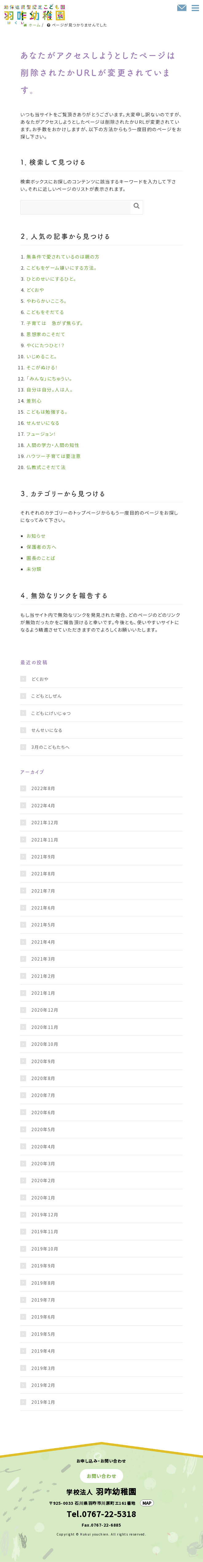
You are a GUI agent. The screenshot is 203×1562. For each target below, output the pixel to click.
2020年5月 (43, 1129)
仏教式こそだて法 (46, 467)
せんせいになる (43, 423)
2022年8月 (43, 788)
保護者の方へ (41, 547)
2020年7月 (43, 1095)
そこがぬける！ (42, 367)
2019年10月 (44, 1249)
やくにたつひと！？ (45, 345)
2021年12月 (44, 822)
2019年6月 (43, 1317)
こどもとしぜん (46, 696)
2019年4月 (43, 1351)
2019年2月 (43, 1385)
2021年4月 (43, 942)
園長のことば (40, 558)
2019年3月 (43, 1368)
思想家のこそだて (45, 334)
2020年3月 (43, 1163)
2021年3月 (43, 959)
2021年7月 (43, 891)
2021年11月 (44, 840)
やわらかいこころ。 (46, 301)
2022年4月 (43, 805)
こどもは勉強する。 (47, 411)
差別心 (34, 400)
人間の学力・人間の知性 (53, 445)
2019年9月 (43, 1266)
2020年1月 (43, 1198)
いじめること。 (41, 356)
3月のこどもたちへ (50, 747)
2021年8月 (43, 873)
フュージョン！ (41, 434)
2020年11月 (44, 1027)
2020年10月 (44, 1044)
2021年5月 (43, 925)
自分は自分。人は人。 (49, 389)
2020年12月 (44, 1010)
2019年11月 (44, 1231)
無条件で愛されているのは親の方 (63, 256)
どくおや (35, 290)
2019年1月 (43, 1402)
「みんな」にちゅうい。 (49, 378)
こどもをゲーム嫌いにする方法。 (61, 267)
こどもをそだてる (45, 312)
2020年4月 (43, 1146)
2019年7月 (43, 1300)
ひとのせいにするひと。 (51, 278)
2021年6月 (43, 908)
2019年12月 (44, 1214)
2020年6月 (43, 1112)
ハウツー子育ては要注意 (53, 456)
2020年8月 (43, 1078)
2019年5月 (43, 1334)
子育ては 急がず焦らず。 (54, 323)
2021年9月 (43, 856)
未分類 (34, 569)
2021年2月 (43, 976)
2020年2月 (43, 1180)
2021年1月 (43, 993)
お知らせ (35, 535)
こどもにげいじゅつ (51, 713)
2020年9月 (43, 1061)
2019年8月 (43, 1283)
